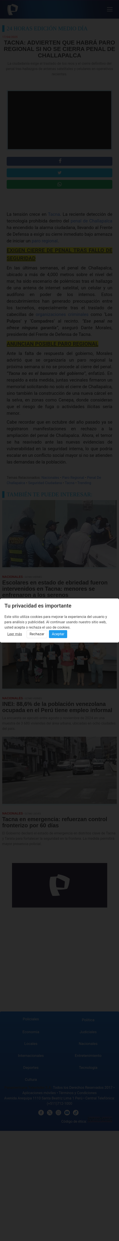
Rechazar (37, 634)
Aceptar (58, 634)
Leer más (14, 634)
